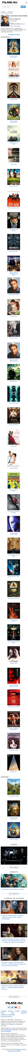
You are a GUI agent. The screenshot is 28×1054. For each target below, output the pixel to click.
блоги (2, 1013)
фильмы (17, 1011)
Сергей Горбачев (6, 1031)
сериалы (24, 1011)
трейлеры (4, 1011)
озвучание (17, 26)
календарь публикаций (8, 1014)
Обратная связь (21, 1049)
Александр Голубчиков (11, 1029)
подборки (24, 1013)
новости (10, 1011)
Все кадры (14, 867)
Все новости (14, 894)
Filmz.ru (12, 1024)
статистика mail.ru (6, 1016)
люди (12, 1013)
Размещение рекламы (14, 1051)
